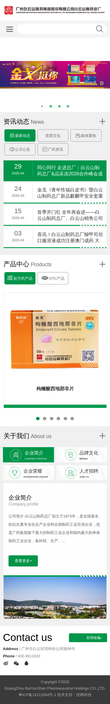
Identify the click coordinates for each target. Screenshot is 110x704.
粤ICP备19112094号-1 (37, 695)
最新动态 (20, 135)
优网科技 (84, 695)
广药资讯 (53, 149)
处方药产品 (20, 277)
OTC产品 (53, 277)
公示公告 (20, 149)
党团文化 (52, 135)
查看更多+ (23, 561)
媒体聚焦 (86, 135)
